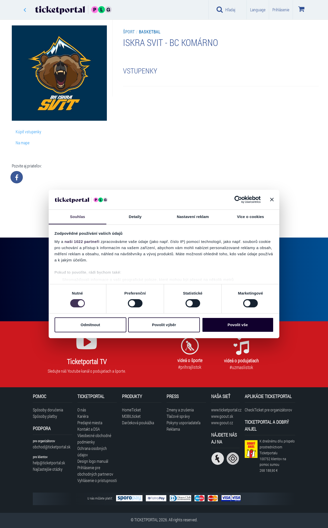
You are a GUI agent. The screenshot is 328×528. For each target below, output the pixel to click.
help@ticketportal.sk (49, 462)
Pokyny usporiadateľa (183, 422)
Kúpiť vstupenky (28, 131)
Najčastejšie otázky (48, 469)
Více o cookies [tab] (250, 216)
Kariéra (82, 416)
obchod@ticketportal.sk (51, 446)
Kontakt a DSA (88, 429)
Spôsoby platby (45, 416)
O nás (81, 409)
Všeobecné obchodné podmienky (94, 439)
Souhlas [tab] (77, 216)
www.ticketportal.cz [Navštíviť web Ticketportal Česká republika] (225, 409)
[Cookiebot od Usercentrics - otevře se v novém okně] (238, 199)
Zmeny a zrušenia (180, 409)
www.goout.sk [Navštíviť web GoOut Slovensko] (222, 416)
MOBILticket (131, 416)
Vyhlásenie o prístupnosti (97, 480)
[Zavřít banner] (272, 199)
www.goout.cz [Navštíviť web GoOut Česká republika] (222, 422)
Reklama (173, 429)
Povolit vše (238, 325)
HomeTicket (131, 409)
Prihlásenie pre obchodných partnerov (95, 471)
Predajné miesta (89, 422)
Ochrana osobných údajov (92, 451)
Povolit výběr (164, 325)
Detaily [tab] (135, 216)
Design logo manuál (92, 461)
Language (257, 9)
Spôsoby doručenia (48, 409)
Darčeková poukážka (138, 422)
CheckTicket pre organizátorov (268, 409)
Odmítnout (90, 325)
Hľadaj (226, 9)
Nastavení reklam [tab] (193, 216)
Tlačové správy (178, 416)
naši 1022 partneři (82, 241)
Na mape (22, 142)
